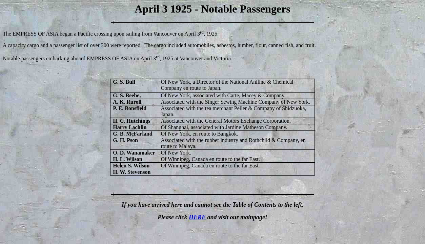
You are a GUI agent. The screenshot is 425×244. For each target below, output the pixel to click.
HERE (197, 217)
